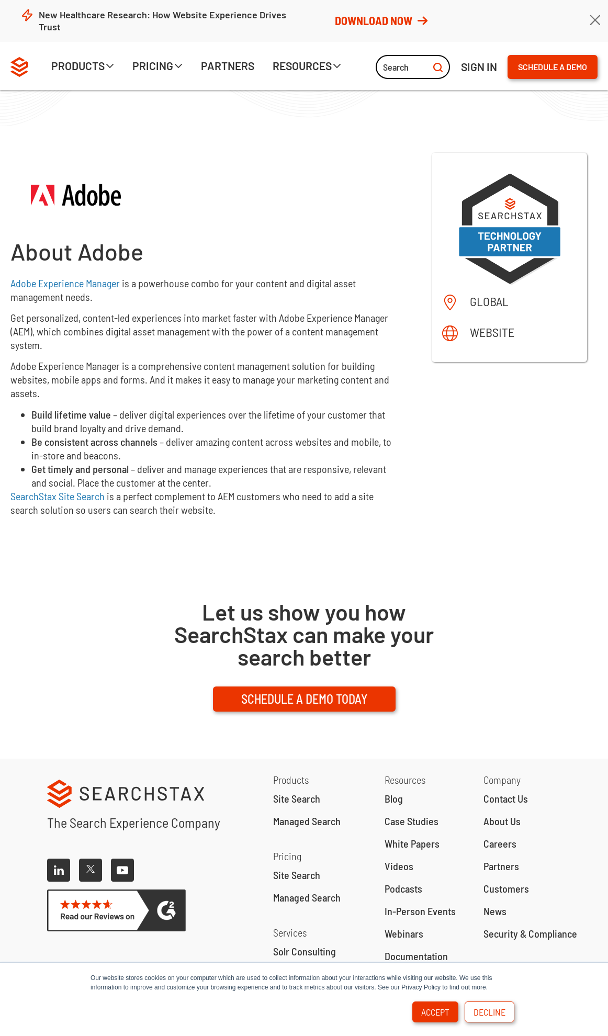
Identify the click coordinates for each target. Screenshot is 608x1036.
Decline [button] (489, 1012)
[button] (82, 67)
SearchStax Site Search (57, 496)
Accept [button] (435, 1012)
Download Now (380, 20)
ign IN (479, 66)
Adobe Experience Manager (65, 283)
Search (413, 67)
